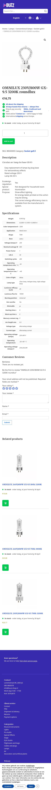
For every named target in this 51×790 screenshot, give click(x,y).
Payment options (10, 717)
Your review (8, 393)
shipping (19, 116)
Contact (7, 706)
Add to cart (8, 141)
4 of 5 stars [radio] (13, 388)
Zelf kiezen (20, 786)
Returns (7, 714)
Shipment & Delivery (11, 711)
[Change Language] (19, 18)
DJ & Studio (8, 740)
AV (5, 751)
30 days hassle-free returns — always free (22, 107)
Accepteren (8, 786)
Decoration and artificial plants (15, 754)
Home (4, 29)
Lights (6, 729)
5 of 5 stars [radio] (16, 388)
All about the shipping (15, 104)
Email (5, 414)
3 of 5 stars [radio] (10, 388)
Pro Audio (7, 732)
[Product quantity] (25, 133)
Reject (31, 786)
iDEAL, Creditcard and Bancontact (32, 110)
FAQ (5, 709)
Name (5, 406)
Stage (6, 738)
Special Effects (9, 735)
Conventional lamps (24, 29)
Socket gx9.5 (39, 29)
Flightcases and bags (12, 743)
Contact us (20, 114)
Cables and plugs (10, 746)
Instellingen (30, 766)
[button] (45, 40)
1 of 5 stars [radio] (3, 388)
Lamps (11, 29)
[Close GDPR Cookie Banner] (37, 786)
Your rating (7, 385)
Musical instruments (11, 727)
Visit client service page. (28, 661)
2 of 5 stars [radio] (6, 388)
